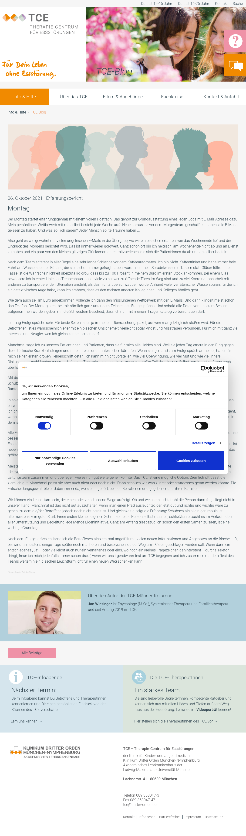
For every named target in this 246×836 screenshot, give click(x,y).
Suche (238, 3)
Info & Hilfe (24, 97)
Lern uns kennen (24, 721)
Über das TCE (74, 97)
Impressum (193, 817)
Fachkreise (172, 97)
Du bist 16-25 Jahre (194, 3)
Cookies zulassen (191, 461)
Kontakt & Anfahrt (221, 97)
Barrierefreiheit (170, 817)
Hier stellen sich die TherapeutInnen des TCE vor (173, 721)
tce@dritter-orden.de (139, 804)
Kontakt (221, 3)
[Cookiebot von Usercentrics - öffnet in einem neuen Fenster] (204, 368)
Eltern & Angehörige (123, 97)
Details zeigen (203, 443)
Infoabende (147, 817)
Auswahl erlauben (123, 461)
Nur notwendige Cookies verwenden (54, 460)
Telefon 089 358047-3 (141, 795)
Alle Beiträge (32, 653)
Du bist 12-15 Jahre (157, 3)
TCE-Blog (38, 112)
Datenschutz (214, 817)
